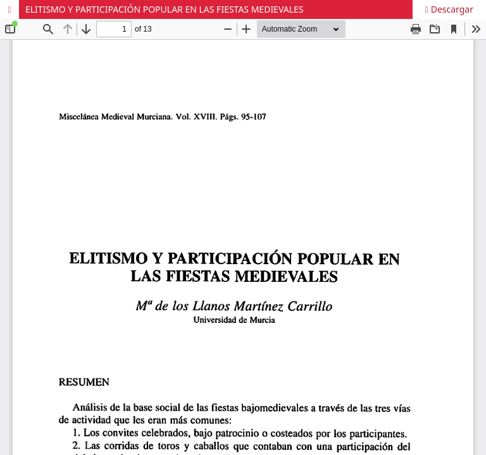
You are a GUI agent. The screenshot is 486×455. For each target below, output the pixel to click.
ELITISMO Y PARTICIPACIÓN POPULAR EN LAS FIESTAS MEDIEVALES (164, 9)
